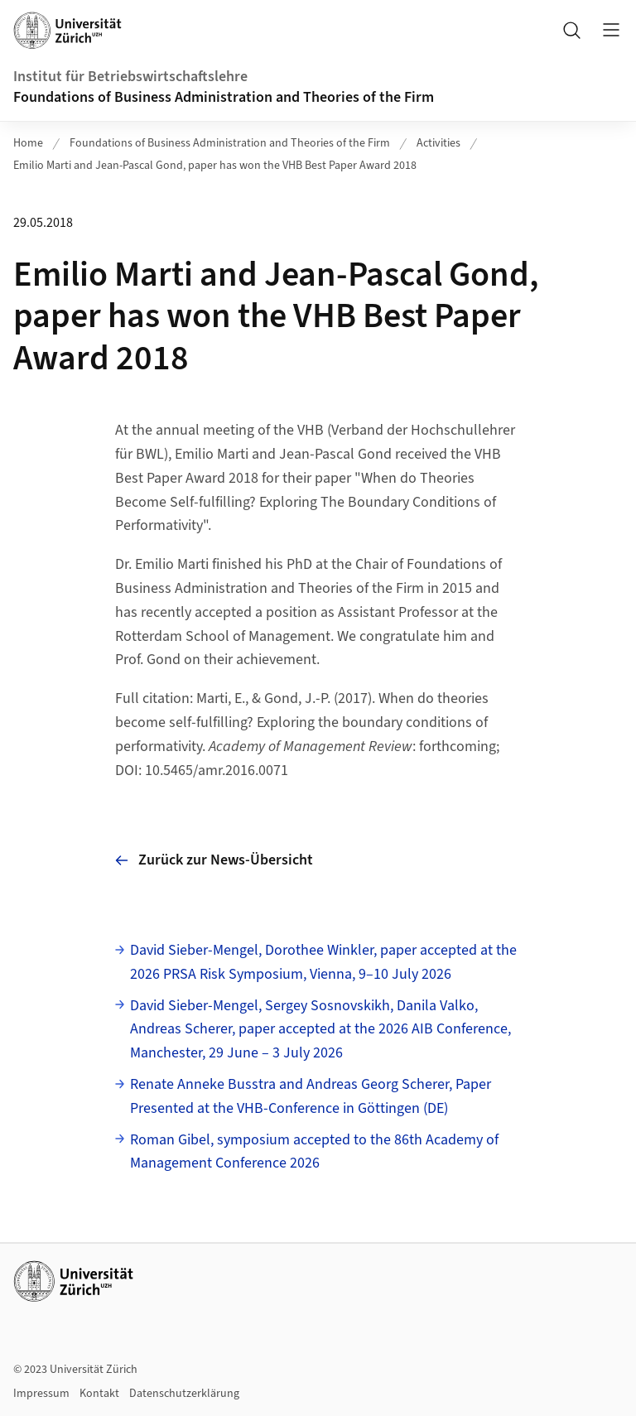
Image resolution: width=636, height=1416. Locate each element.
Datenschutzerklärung (184, 1393)
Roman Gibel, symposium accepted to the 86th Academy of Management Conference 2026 (314, 1151)
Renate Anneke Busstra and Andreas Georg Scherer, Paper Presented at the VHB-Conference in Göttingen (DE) (310, 1096)
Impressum (41, 1393)
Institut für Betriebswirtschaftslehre (130, 76)
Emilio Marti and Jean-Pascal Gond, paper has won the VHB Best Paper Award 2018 (215, 165)
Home (28, 143)
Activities (438, 143)
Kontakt (99, 1393)
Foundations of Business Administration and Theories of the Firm (223, 97)
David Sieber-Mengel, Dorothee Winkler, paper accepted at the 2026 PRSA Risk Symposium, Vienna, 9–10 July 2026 (323, 962)
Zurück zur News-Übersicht (214, 860)
